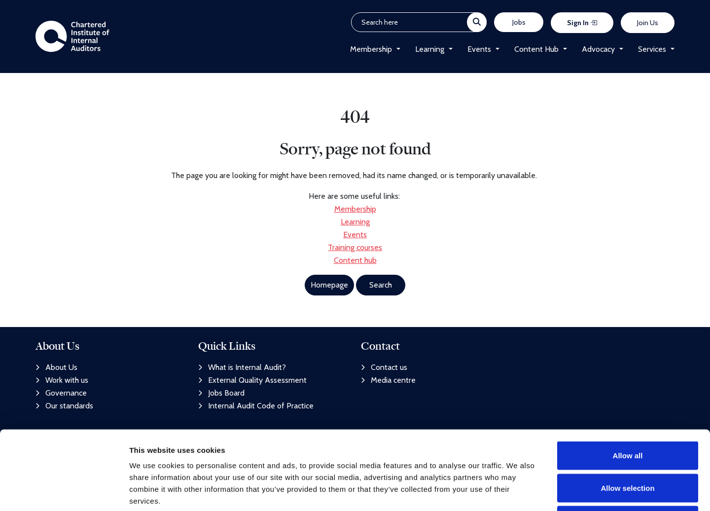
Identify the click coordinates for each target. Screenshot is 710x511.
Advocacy (598, 49)
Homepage (329, 285)
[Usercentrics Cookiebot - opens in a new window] (64, 491)
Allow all (628, 381)
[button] (396, 49)
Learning (429, 49)
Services (652, 49)
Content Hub (536, 49)
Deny (628, 446)
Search (380, 285)
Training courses (355, 247)
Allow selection (627, 414)
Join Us (647, 22)
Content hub (355, 260)
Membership (371, 49)
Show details (517, 491)
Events (479, 49)
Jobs (519, 22)
